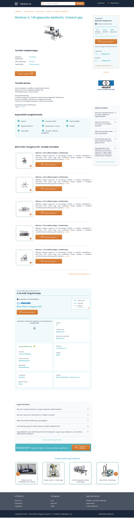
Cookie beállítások (92, 506)
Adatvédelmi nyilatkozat (106, 514)
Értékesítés (18, 503)
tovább (67, 159)
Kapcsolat (54, 503)
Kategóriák (18, 506)
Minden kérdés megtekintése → (53, 440)
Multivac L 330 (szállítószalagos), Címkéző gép (51, 201)
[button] (18, 474)
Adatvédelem (90, 503)
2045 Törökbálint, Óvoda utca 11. (68, 377)
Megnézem (60, 332)
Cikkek (52, 506)
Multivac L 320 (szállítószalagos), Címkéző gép (51, 225)
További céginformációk (104, 65)
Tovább (22, 107)
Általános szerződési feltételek (96, 500)
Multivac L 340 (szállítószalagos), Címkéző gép (51, 177)
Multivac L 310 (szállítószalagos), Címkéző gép (51, 249)
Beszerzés (18, 500)
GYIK (52, 500)
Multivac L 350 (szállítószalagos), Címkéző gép (51, 153)
